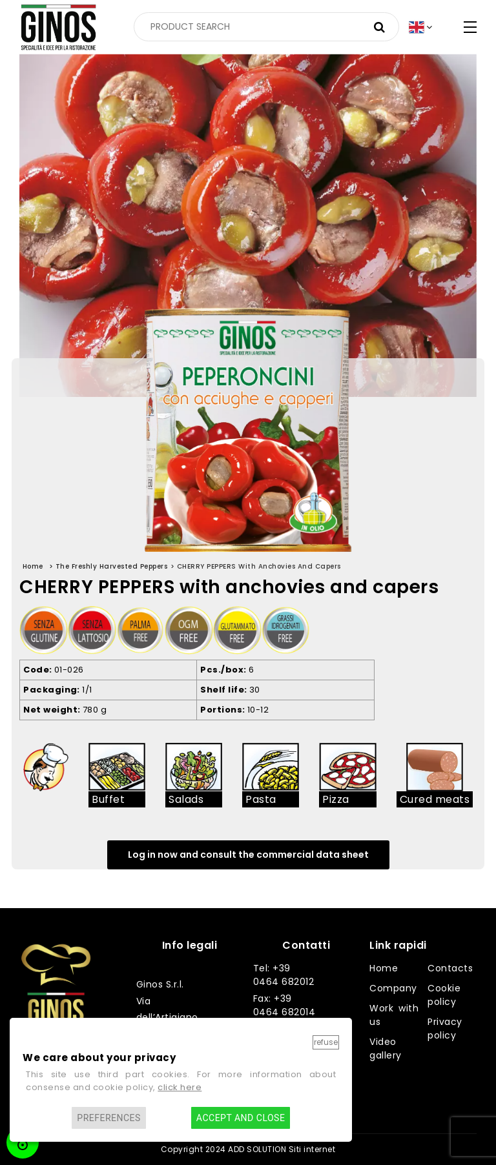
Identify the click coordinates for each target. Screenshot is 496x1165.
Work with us (393, 1015)
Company (393, 988)
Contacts (450, 968)
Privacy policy (445, 1028)
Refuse (326, 1042)
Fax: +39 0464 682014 (284, 1005)
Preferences (109, 1118)
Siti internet (312, 1149)
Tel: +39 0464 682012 (284, 975)
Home (383, 968)
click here (180, 1087)
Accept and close (240, 1118)
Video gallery (385, 1048)
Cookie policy (444, 995)
